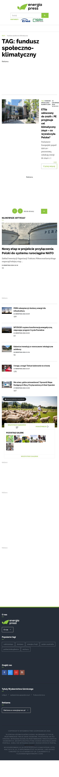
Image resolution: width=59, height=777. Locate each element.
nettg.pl (4, 695)
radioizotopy (8, 644)
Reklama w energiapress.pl (16, 710)
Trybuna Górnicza (39, 695)
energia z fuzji (32, 644)
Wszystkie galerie (29, 456)
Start (3, 36)
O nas (7, 630)
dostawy (20, 644)
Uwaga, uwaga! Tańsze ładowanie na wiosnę (32, 366)
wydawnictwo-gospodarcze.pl (20, 695)
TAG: (43, 101)
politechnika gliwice (11, 649)
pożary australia (48, 644)
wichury (26, 649)
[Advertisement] (28, 76)
